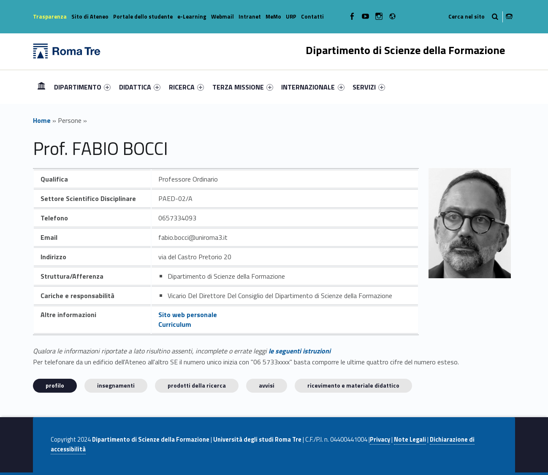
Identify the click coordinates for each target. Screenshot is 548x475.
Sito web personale (187, 314)
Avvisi (266, 385)
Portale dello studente (143, 16)
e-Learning (191, 16)
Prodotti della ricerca (197, 385)
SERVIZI (369, 87)
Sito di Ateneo (90, 16)
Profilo (55, 385)
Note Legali (410, 439)
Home (41, 86)
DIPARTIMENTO (82, 87)
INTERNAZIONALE (312, 87)
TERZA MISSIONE (242, 87)
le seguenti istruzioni (300, 351)
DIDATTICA (139, 87)
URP (291, 16)
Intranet (250, 16)
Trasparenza (50, 16)
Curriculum (174, 324)
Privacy (380, 439)
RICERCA (186, 87)
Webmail (222, 16)
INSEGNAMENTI (116, 385)
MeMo (273, 16)
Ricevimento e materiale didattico (353, 385)
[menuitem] (41, 87)
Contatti (312, 16)
